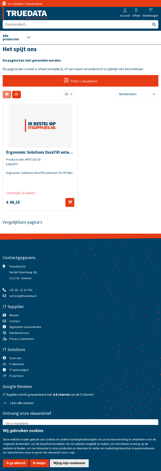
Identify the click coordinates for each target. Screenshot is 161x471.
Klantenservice (19, 333)
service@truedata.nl (22, 296)
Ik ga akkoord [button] (15, 463)
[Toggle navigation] (17, 37)
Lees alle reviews (18, 403)
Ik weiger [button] (39, 463)
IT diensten (16, 364)
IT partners (16, 376)
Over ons (15, 358)
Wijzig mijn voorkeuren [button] (69, 463)
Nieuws (14, 315)
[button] (125, 11)
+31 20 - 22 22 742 (20, 290)
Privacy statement (21, 339)
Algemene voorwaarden (25, 327)
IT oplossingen (19, 370)
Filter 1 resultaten (80, 80)
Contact (14, 321)
